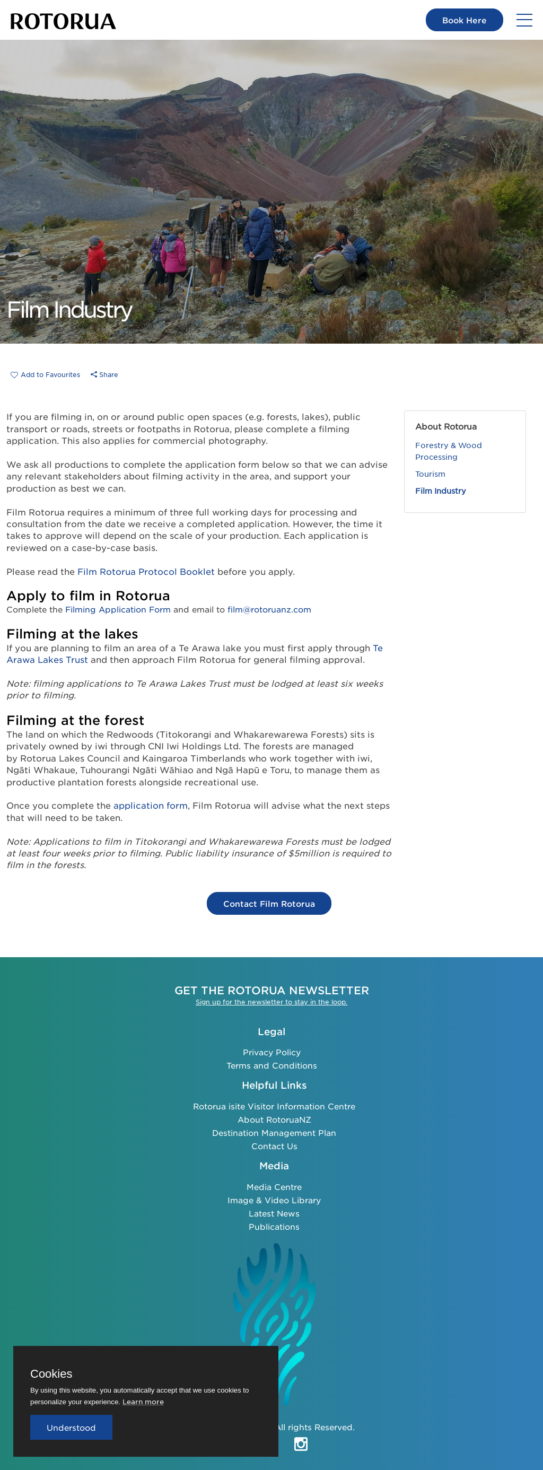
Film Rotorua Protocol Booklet (146, 571)
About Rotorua (446, 426)
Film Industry (440, 490)
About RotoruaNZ (274, 1119)
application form (150, 805)
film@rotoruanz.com (269, 609)
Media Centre (274, 1187)
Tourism (430, 473)
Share (104, 374)
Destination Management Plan (274, 1132)
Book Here (464, 20)
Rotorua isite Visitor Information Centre (274, 1106)
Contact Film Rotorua (269, 903)
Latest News (274, 1213)
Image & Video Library (274, 1200)
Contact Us (274, 1146)
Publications (274, 1226)
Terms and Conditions (271, 1065)
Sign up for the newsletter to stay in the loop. (271, 1002)
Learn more (143, 1401)
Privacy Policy (272, 1052)
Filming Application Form (118, 609)
